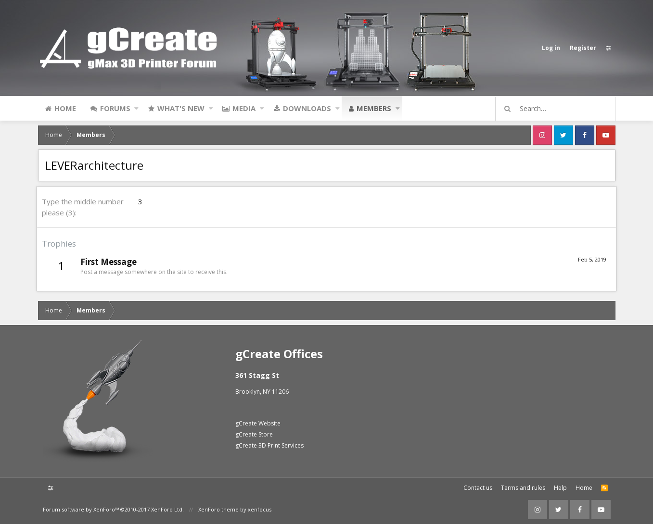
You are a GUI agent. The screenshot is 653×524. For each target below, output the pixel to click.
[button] (136, 108)
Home (65, 108)
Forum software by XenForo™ (113, 509)
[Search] (560, 109)
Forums (115, 108)
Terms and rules (523, 488)
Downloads (307, 108)
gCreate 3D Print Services (269, 445)
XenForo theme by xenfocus (234, 509)
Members (374, 108)
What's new (181, 108)
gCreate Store (254, 434)
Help (560, 488)
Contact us (477, 488)
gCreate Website (258, 423)
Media (244, 108)
